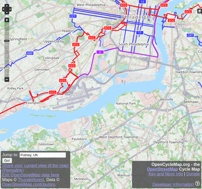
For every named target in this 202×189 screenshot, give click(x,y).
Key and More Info (166, 174)
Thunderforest (31, 179)
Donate (193, 174)
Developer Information (173, 184)
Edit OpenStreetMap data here (30, 175)
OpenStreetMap (162, 169)
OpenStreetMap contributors (28, 184)
